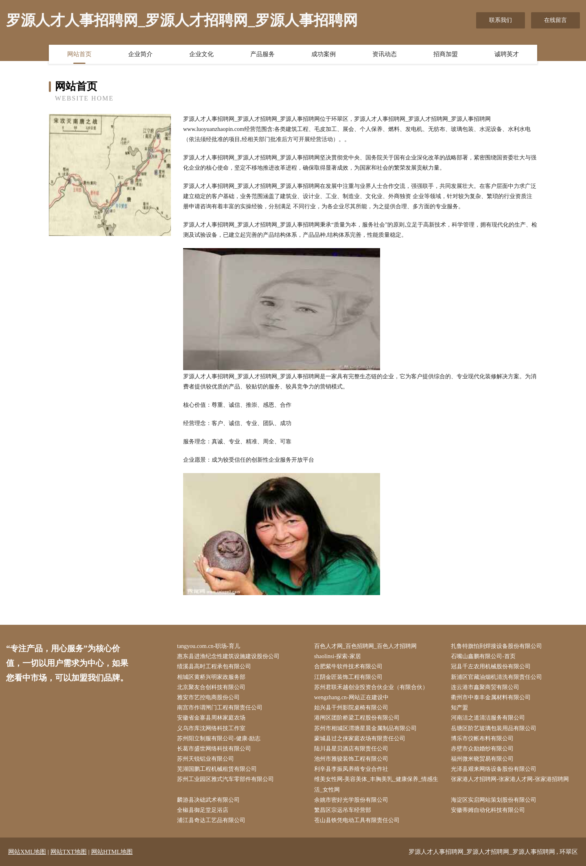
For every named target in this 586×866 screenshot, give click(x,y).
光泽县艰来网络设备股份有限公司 (493, 769)
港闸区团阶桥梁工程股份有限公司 (357, 718)
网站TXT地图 (68, 852)
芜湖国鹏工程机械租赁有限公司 (217, 769)
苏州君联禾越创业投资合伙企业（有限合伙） (371, 687)
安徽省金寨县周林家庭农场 (211, 718)
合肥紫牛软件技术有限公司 (348, 666)
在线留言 (555, 20)
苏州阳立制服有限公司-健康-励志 (218, 738)
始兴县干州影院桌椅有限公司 (351, 708)
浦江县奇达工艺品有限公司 (211, 820)
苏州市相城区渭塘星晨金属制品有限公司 (365, 728)
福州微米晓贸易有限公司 (482, 759)
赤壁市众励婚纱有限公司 (482, 749)
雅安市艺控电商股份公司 (208, 697)
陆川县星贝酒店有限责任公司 (351, 749)
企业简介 (140, 54)
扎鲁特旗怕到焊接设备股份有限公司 (496, 646)
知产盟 (459, 708)
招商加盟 (445, 54)
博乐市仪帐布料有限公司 (482, 738)
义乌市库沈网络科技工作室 (211, 728)
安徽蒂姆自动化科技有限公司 (488, 810)
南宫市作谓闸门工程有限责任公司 (219, 708)
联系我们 (500, 20)
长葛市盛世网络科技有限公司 (214, 749)
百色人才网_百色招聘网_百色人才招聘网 (365, 646)
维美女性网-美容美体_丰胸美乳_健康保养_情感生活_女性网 (376, 784)
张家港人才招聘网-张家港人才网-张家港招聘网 (510, 779)
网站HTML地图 (112, 852)
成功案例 (323, 54)
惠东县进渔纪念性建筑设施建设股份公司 (228, 656)
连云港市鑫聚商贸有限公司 (485, 687)
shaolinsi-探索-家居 (337, 656)
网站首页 (79, 54)
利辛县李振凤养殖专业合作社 (351, 769)
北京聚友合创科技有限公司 (211, 687)
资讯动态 (384, 54)
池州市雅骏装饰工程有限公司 (351, 759)
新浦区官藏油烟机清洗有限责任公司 (496, 677)
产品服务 (262, 54)
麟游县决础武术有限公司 (208, 800)
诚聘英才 (506, 54)
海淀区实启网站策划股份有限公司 (493, 800)
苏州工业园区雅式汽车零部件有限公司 (225, 779)
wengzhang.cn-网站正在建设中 (351, 697)
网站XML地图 (27, 852)
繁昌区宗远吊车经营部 (342, 810)
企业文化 (201, 54)
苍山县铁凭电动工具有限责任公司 (357, 820)
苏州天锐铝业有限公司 (205, 759)
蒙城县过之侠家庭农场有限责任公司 (359, 738)
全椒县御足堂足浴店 (202, 810)
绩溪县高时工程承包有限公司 (214, 666)
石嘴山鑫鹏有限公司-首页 (483, 656)
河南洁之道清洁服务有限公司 (488, 718)
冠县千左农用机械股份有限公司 (491, 666)
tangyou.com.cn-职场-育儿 (208, 646)
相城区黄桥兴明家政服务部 (211, 677)
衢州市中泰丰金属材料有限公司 (491, 697)
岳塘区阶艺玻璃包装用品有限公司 (493, 728)
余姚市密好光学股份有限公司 (351, 800)
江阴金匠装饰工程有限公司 (348, 677)
